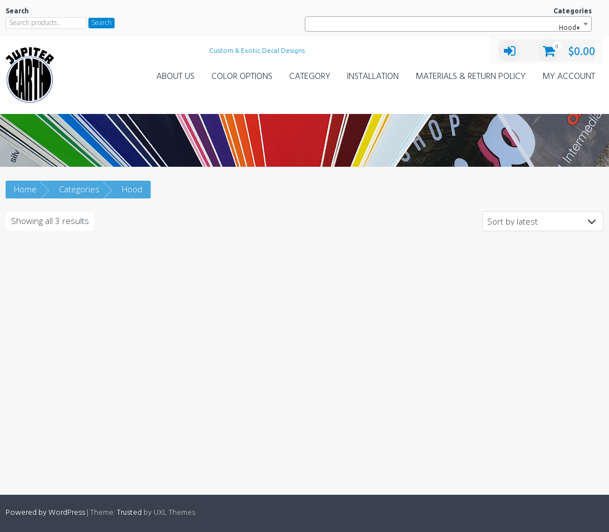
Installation (373, 76)
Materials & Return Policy (470, 76)
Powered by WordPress (45, 512)
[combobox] (448, 24)
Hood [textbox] (567, 28)
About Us (175, 76)
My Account (568, 76)
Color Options (242, 76)
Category (309, 76)
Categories (79, 189)
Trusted (129, 512)
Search (101, 22)
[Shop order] (542, 221)
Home (25, 189)
